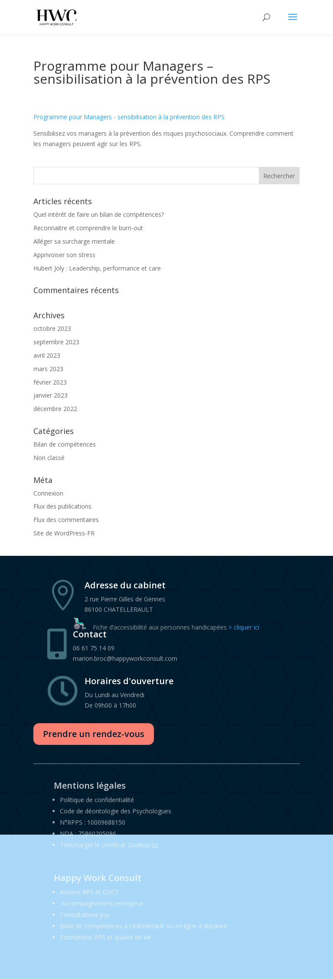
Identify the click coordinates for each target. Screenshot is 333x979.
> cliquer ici (244, 627)
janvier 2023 (50, 395)
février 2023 (50, 382)
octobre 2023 (52, 328)
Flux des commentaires (66, 520)
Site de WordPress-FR (64, 533)
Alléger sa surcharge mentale (74, 241)
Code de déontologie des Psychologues (115, 811)
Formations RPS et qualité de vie (105, 937)
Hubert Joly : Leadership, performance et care (97, 268)
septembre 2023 (56, 342)
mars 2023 (48, 369)
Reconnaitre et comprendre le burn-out (88, 228)
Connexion (48, 493)
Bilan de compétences (64, 444)
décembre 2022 (55, 409)
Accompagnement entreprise (102, 903)
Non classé (49, 458)
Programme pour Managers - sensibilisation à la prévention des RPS (129, 117)
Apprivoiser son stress (64, 255)
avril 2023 (46, 355)
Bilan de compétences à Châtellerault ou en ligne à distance (143, 926)
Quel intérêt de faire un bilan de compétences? (98, 214)
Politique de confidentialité (97, 800)
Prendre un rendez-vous (93, 734)
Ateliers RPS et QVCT (89, 892)
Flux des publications (62, 506)
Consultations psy (85, 914)
